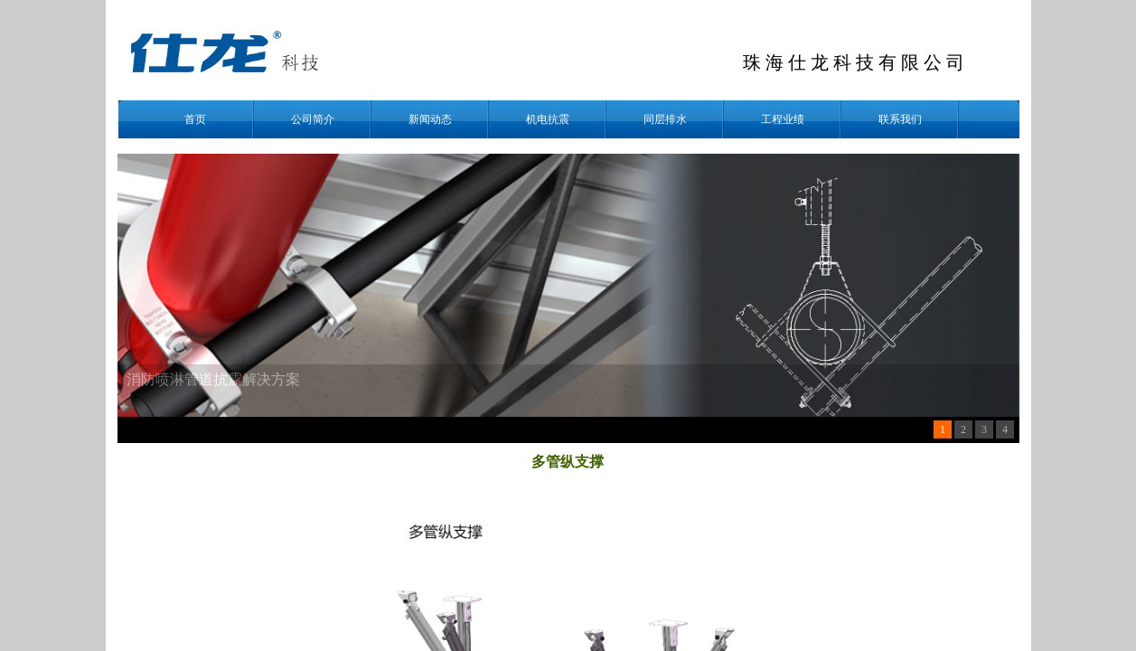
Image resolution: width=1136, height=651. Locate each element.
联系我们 (900, 119)
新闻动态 (430, 119)
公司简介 (312, 119)
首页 (195, 119)
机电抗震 (547, 119)
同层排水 (665, 119)
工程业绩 (782, 119)
